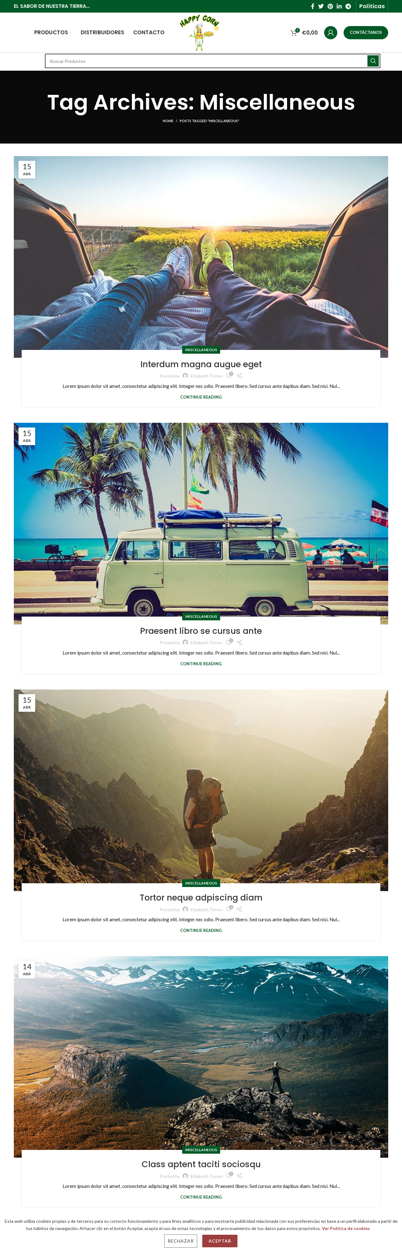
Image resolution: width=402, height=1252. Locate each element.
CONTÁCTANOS (366, 32)
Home (168, 121)
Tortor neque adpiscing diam (201, 897)
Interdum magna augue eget (201, 364)
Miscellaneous (201, 349)
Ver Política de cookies (346, 1228)
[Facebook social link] (312, 6)
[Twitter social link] (321, 6)
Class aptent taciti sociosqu (201, 1164)
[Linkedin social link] (339, 6)
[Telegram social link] (348, 6)
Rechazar (181, 1241)
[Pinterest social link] (330, 6)
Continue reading (201, 397)
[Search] (212, 61)
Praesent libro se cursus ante (201, 630)
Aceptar (220, 1241)
